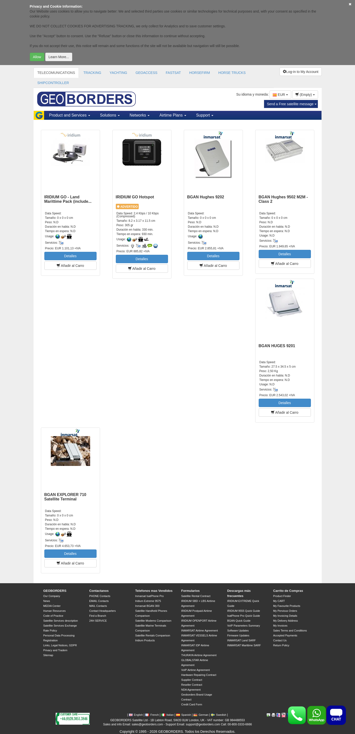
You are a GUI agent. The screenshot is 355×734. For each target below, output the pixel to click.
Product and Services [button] (69, 115)
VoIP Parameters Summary (243, 625)
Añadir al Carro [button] (70, 266)
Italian (167, 714)
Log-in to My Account (301, 72)
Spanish (183, 714)
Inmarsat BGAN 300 (147, 605)
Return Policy (281, 645)
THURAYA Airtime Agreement (198, 655)
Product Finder (282, 596)
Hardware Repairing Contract (198, 674)
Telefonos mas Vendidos (153, 591)
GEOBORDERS (55, 591)
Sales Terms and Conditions (290, 630)
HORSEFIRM (199, 73)
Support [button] (204, 115)
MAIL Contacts (98, 605)
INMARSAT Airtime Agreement (199, 630)
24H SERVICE (98, 620)
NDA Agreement (191, 689)
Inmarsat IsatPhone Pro (149, 596)
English (136, 714)
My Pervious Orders (285, 610)
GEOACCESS (146, 73)
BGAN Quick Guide (239, 620)
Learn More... (59, 57)
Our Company (51, 596)
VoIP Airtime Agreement (195, 669)
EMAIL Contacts (99, 600)
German (200, 714)
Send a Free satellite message (292, 104)
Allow (37, 57)
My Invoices (280, 625)
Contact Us (280, 640)
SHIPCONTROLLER (53, 83)
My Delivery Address (285, 620)
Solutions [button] (110, 115)
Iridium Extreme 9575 (148, 600)
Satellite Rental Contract (195, 596)
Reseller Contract (191, 684)
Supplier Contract (191, 679)
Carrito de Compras (288, 591)
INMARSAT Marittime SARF (244, 645)
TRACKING (92, 73)
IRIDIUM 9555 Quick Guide (243, 610)
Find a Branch (97, 615)
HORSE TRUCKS (232, 73)
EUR (280, 95)
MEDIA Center (52, 605)
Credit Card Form (191, 704)
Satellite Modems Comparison (153, 620)
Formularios (190, 591)
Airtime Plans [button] (172, 115)
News (46, 600)
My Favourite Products (286, 605)
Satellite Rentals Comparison (152, 635)
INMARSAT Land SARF (241, 640)
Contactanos (99, 591)
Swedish (218, 714)
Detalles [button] (70, 256)
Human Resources (54, 610)
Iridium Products (145, 640)
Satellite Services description (60, 620)
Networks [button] (140, 115)
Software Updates (238, 630)
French (152, 714)
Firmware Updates (238, 635)
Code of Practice (53, 615)
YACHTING (118, 73)
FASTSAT (173, 73)
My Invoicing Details (285, 615)
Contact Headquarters (102, 610)
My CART (279, 600)
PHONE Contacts (99, 596)
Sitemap (48, 655)
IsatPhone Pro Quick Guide (243, 615)
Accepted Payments (285, 635)
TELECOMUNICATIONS (56, 73)
